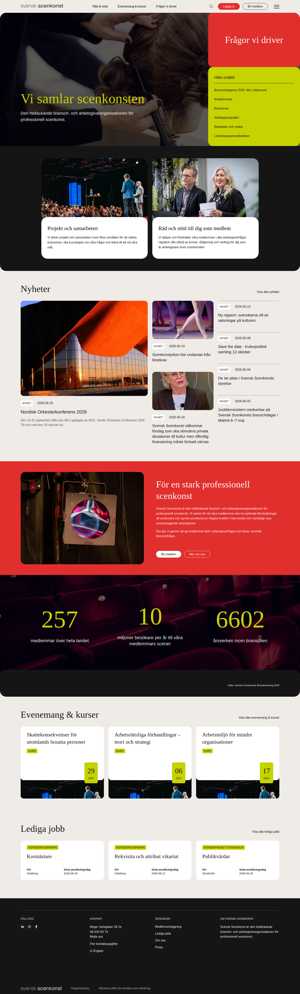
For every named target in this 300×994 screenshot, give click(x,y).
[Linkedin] (22, 926)
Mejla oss (96, 936)
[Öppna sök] (211, 6)
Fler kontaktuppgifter (104, 943)
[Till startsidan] (42, 6)
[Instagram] (29, 926)
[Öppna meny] (276, 7)
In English (96, 951)
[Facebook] (36, 926)
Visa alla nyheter (268, 291)
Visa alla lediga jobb (265, 831)
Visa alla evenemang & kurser (259, 717)
